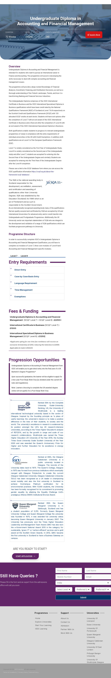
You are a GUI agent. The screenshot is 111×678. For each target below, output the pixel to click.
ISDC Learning (41, 629)
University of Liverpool (92, 619)
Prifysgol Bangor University (94, 654)
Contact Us (65, 622)
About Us (65, 618)
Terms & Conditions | (10, 672)
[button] (37, 270)
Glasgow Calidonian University (95, 642)
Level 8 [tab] (24, 256)
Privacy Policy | (23, 672)
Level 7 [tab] (14, 256)
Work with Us (66, 633)
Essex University (93, 625)
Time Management (24, 290)
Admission (65, 626)
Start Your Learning (43, 625)
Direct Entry (20, 270)
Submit (83, 597)
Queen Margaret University (93, 635)
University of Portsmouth (92, 629)
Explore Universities (43, 622)
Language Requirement (26, 283)
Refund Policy (34, 672)
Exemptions (20, 296)
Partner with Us (67, 629)
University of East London (94, 648)
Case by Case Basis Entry (27, 276)
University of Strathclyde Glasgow (95, 661)
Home (37, 618)
